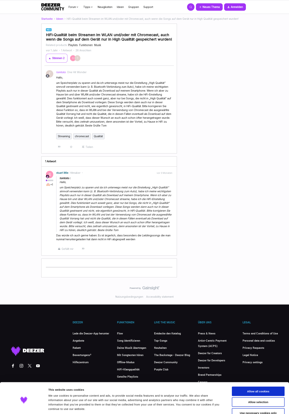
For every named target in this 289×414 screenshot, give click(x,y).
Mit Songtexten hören (130, 355)
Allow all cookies (258, 377)
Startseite (47, 18)
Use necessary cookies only (258, 398)
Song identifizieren (128, 340)
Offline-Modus (126, 362)
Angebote (78, 340)
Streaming (64, 136)
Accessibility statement (160, 296)
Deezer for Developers (211, 360)
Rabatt (77, 348)
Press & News (206, 333)
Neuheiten (160, 348)
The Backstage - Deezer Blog (172, 355)
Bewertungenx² (82, 355)
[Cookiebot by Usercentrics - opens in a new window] (24, 407)
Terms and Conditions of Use (260, 333)
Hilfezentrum (81, 362)
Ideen (120, 6)
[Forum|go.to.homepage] (52, 7)
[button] (209, 7)
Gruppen (133, 6)
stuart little (62, 172)
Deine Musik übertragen (131, 348)
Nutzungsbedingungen (129, 296)
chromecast (82, 136)
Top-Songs (160, 340)
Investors (203, 367)
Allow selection (258, 388)
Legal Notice (250, 355)
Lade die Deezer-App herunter (91, 333)
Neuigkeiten (105, 6)
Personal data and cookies (259, 340)
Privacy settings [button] (253, 362)
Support (148, 6)
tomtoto (61, 72)
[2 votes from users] (76, 58)
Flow (120, 333)
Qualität (98, 136)
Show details (193, 406)
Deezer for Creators (210, 353)
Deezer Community (166, 362)
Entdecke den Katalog (167, 333)
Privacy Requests (253, 348)
